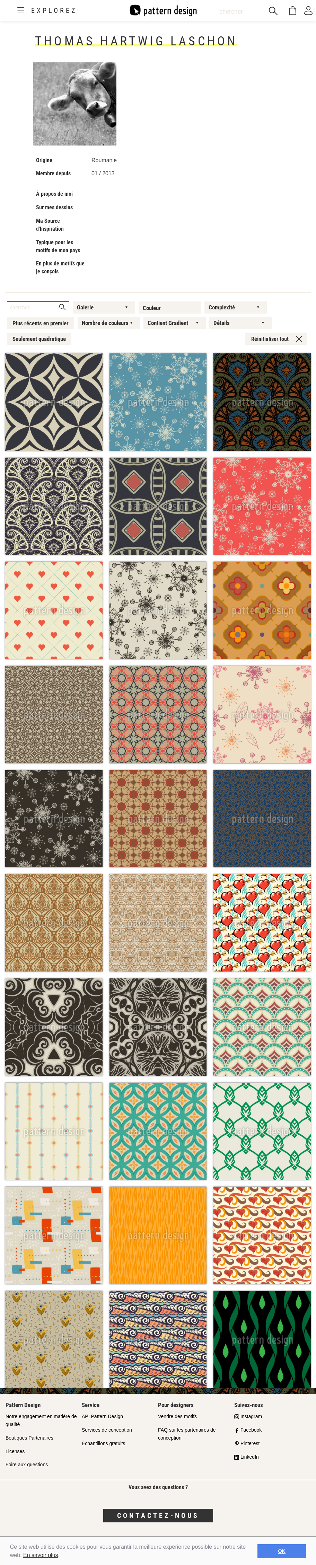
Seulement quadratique (39, 338)
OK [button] (282, 1551)
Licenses (15, 1451)
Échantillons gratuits (103, 1443)
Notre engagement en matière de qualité (41, 1420)
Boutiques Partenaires (29, 1438)
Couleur (152, 308)
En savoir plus (40, 1555)
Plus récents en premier (40, 323)
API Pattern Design (102, 1416)
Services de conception (107, 1430)
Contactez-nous (158, 1515)
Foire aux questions (27, 1464)
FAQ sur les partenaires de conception (187, 1434)
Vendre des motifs (177, 1416)
